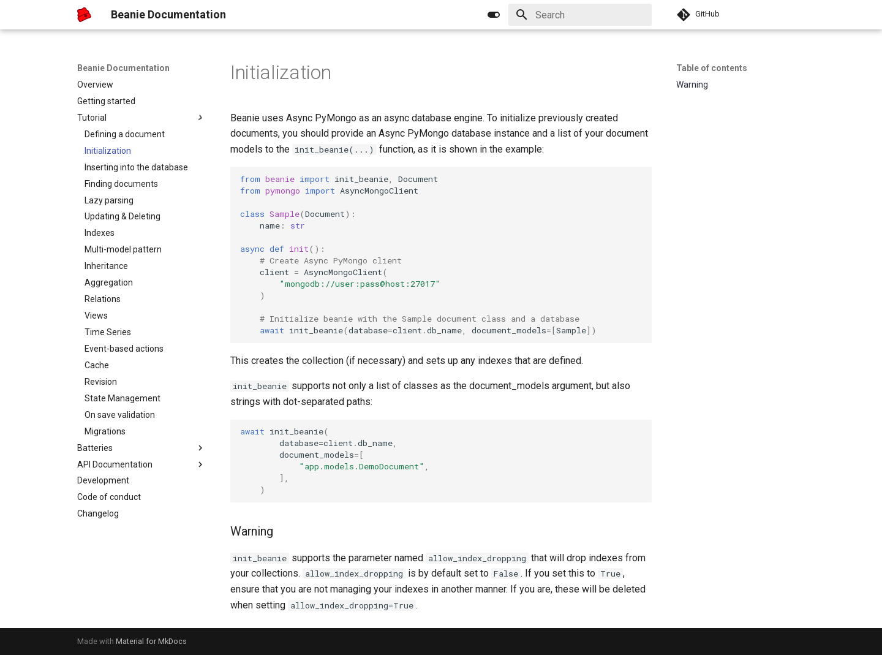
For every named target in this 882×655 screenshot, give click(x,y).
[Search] (580, 15)
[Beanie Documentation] (84, 14)
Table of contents (711, 68)
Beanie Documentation (123, 68)
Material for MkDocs (151, 641)
